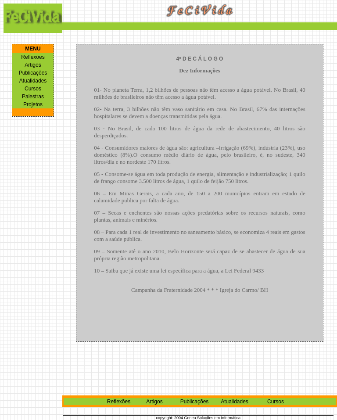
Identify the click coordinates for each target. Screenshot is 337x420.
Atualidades (33, 81)
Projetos (33, 104)
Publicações (33, 73)
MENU (32, 49)
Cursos (33, 89)
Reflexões (32, 57)
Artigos (33, 65)
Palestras (33, 96)
